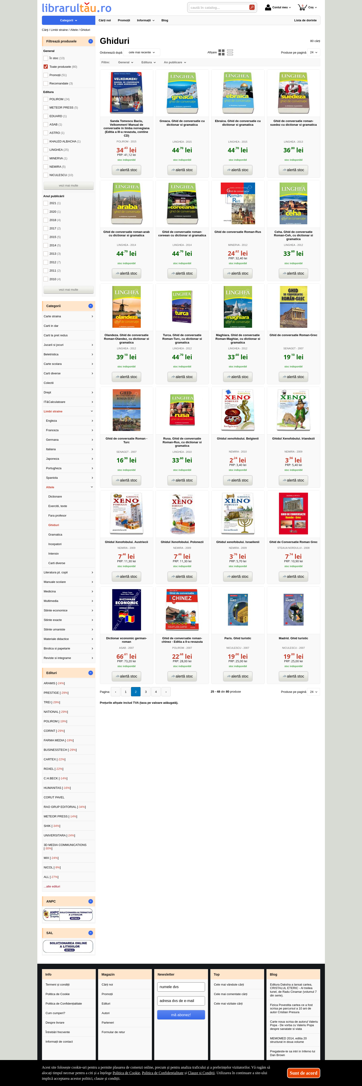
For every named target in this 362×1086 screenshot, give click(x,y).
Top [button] (217, 974)
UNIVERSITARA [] (59, 835)
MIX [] (51, 858)
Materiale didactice (56, 639)
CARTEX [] (54, 759)
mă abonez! (181, 1015)
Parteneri (108, 1022)
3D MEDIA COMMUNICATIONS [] (65, 846)
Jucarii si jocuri (53, 345)
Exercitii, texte (57, 506)
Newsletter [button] (166, 974)
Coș (306, 7)
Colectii (49, 383)
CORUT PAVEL (54, 797)
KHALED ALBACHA (65, 141)
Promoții (107, 994)
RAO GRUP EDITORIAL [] (65, 807)
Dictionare (55, 496)
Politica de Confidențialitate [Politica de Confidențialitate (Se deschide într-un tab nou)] (163, 1073)
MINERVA (234, 245)
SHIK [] (52, 826)
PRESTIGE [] (56, 692)
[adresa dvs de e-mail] (181, 1001)
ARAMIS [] (54, 683)
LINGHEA (178, 141)
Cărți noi (107, 984)
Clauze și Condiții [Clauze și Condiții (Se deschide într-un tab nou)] (201, 1073)
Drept (47, 392)
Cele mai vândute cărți (229, 984)
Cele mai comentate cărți (230, 994)
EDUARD (58, 116)
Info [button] (48, 974)
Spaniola (52, 477)
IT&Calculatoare (54, 402)
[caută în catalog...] (217, 7)
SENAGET (289, 348)
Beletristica (51, 354)
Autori (106, 1013)
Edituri (106, 1003)
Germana (52, 439)
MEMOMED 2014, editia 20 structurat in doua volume (288, 1040)
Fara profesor (57, 515)
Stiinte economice (55, 610)
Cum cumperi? (55, 1013)
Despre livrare (55, 1022)
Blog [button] (273, 974)
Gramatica (55, 534)
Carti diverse (52, 373)
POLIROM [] (55, 721)
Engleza (51, 420)
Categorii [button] (53, 306)
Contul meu (276, 7)
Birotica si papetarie (57, 648)
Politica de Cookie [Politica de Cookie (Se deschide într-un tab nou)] (126, 1073)
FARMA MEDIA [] (59, 740)
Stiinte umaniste (54, 629)
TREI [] (52, 702)
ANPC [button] (51, 901)
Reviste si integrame (57, 658)
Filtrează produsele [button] (61, 41)
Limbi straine (53, 411)
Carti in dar (51, 326)
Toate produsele (63, 66)
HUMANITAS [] (57, 788)
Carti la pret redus (55, 335)
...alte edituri (52, 886)
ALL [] (51, 877)
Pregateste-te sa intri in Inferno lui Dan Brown (292, 1053)
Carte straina (52, 316)
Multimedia (51, 601)
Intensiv (53, 553)
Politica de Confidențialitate (64, 1003)
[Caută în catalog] (252, 7)
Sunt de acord (303, 1073)
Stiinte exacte (53, 620)
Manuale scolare (55, 582)
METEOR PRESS (64, 107)
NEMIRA (234, 451)
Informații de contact (59, 1041)
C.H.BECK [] (55, 778)
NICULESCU (233, 647)
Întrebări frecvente (58, 1032)
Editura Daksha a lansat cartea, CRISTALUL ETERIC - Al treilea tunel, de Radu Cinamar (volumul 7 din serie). (293, 990)
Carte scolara (52, 364)
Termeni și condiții (58, 984)
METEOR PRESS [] (60, 816)
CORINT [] (54, 731)
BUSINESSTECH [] (60, 750)
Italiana (51, 449)
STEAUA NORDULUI (289, 547)
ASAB (122, 647)
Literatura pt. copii (55, 572)
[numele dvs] (181, 987)
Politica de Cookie (58, 994)
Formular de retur (113, 1032)
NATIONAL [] (56, 711)
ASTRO (57, 133)
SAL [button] (49, 933)
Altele (50, 487)
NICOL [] (52, 867)
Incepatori (54, 544)
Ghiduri (53, 525)
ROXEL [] (53, 769)
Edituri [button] (51, 673)
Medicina (50, 591)
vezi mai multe (68, 185)
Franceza (52, 430)
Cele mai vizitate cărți (228, 1003)
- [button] (90, 41)
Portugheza (53, 468)
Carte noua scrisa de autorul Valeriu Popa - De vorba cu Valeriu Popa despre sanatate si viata (294, 1025)
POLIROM (122, 141)
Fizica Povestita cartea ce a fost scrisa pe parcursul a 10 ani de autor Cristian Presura (291, 1008)
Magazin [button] (108, 974)
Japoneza (52, 458)
